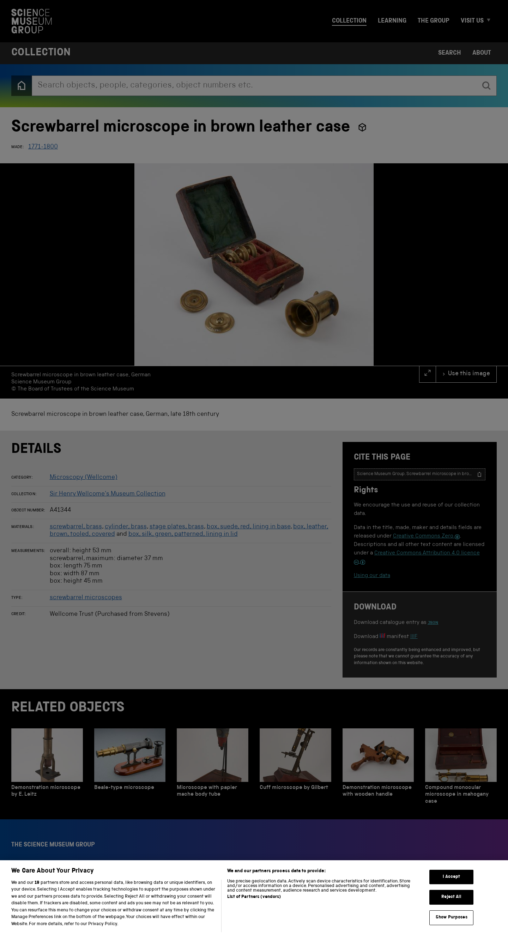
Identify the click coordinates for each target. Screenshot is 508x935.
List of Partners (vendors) (254, 905)
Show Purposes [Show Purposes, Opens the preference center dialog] (451, 926)
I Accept (451, 885)
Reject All (451, 905)
